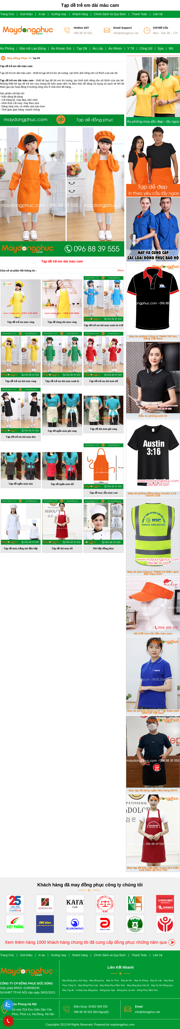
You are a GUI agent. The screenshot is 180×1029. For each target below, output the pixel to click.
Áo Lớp (98, 48)
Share (120, 270)
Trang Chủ (7, 14)
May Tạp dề (68, 990)
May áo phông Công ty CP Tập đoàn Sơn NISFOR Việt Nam (153, 711)
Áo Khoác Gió (61, 48)
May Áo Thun (112, 980)
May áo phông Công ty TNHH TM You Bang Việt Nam (153, 337)
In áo (42, 14)
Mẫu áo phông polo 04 (153, 415)
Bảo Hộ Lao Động (33, 48)
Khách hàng (80, 14)
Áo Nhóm (115, 48)
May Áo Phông (141, 980)
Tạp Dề (81, 48)
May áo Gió (126, 980)
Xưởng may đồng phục (87, 990)
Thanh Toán (139, 14)
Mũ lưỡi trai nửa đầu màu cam (153, 633)
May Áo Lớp (156, 980)
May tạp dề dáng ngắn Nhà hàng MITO (153, 790)
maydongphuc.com (122, 1024)
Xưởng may (58, 14)
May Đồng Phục (17, 58)
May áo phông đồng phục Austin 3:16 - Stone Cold (153, 494)
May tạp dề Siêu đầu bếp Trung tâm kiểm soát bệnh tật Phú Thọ (153, 868)
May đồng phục (96, 980)
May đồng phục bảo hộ (138, 985)
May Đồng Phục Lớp (88, 985)
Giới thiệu (26, 14)
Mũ (171, 48)
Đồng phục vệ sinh (126, 990)
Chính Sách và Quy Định (110, 14)
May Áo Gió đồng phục (162, 985)
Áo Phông (7, 48)
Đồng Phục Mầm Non (147, 990)
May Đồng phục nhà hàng (74, 980)
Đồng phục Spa (107, 990)
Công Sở (146, 48)
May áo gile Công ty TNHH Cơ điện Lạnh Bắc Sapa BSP (153, 572)
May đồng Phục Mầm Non (112, 985)
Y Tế (130, 48)
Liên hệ (158, 14)
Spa (160, 48)
